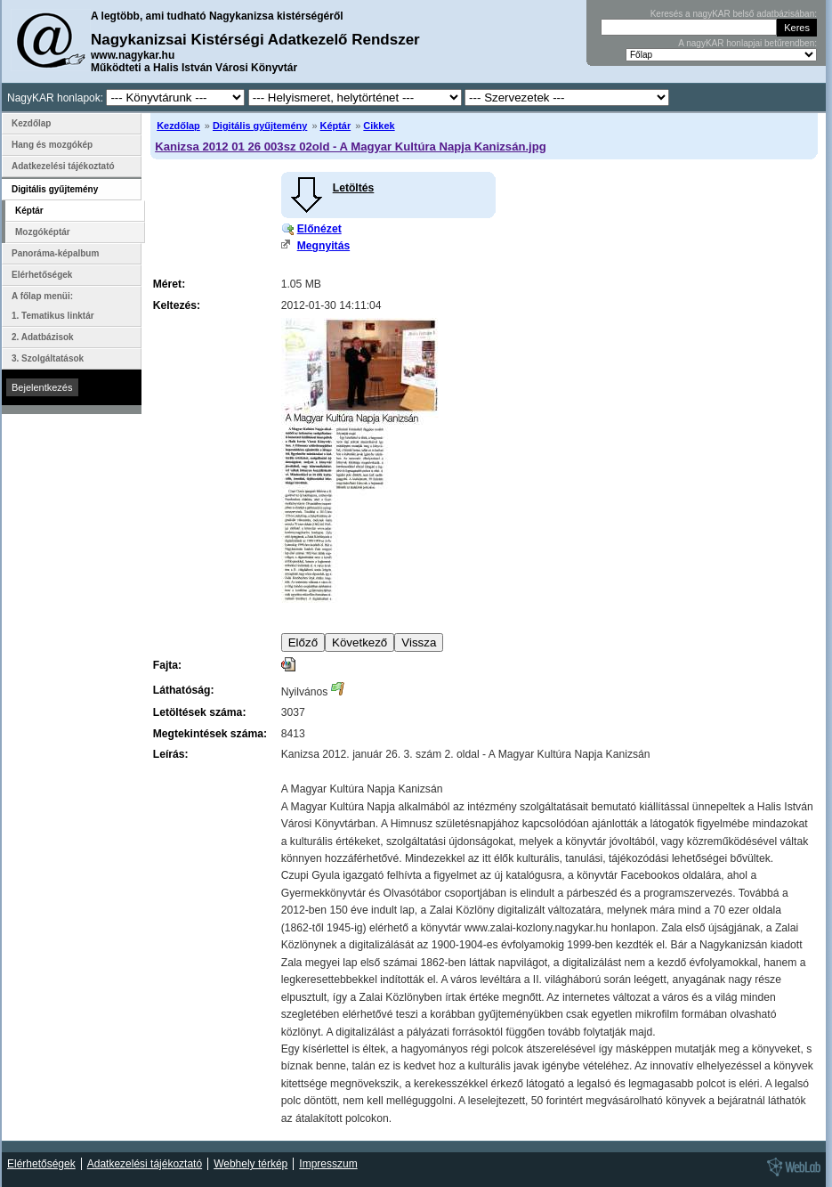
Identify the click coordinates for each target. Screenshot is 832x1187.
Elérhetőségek (42, 275)
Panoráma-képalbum (55, 253)
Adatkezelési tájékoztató (63, 166)
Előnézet (319, 229)
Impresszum (328, 1164)
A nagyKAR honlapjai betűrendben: (747, 43)
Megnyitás (323, 246)
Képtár (335, 125)
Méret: (169, 284)
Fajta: (167, 665)
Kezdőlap (178, 125)
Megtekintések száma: (210, 734)
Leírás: (171, 754)
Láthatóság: (183, 690)
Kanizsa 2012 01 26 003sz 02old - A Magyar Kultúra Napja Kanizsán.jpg (350, 146)
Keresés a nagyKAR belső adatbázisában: (733, 14)
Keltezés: (176, 305)
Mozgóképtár (42, 232)
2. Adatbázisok (43, 337)
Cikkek (378, 125)
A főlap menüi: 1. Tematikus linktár (53, 306)
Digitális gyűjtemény (260, 125)
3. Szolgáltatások (48, 358)
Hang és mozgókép (52, 145)
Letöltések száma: (199, 712)
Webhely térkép (250, 1164)
